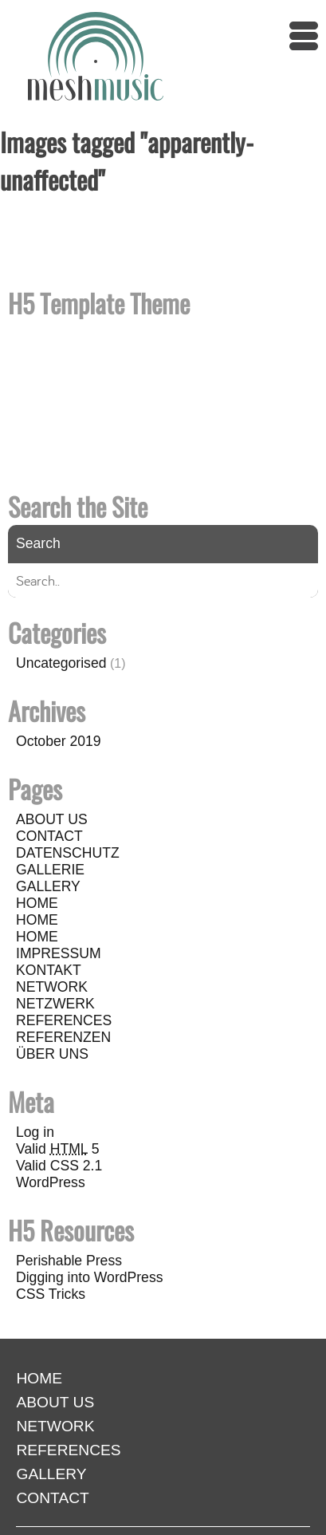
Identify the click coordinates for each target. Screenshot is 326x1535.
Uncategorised (61, 663)
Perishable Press (69, 1261)
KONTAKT (48, 970)
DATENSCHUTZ (68, 853)
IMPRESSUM (58, 953)
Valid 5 (58, 1149)
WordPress (50, 1182)
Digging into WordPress (89, 1277)
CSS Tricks (50, 1294)
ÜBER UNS (52, 1054)
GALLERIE (50, 870)
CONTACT (49, 836)
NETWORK (52, 987)
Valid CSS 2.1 (59, 1166)
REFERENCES (64, 1020)
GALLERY (48, 886)
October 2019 (58, 741)
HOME (37, 903)
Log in (35, 1132)
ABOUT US (52, 819)
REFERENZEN (63, 1037)
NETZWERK (55, 1004)
